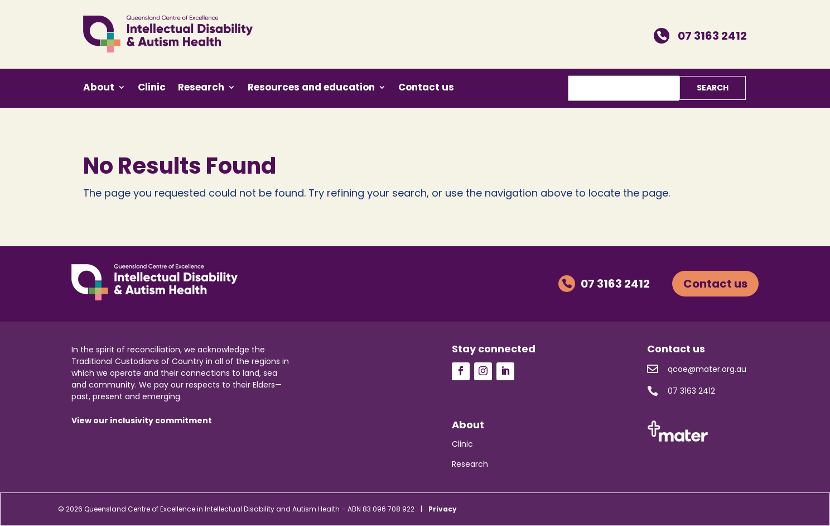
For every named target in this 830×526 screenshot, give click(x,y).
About (98, 88)
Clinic (152, 88)
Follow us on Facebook (461, 371)
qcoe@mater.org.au (696, 369)
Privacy (442, 509)
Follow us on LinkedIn (505, 371)
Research (201, 88)
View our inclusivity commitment (141, 420)
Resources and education (311, 88)
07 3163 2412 (700, 36)
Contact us (426, 88)
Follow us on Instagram (483, 371)
